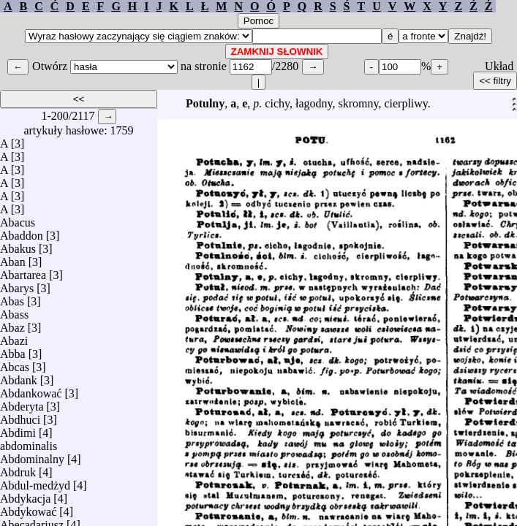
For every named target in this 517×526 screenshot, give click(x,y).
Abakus (18, 245)
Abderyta (22, 403)
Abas (12, 297)
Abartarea (23, 271)
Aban (13, 258)
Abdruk (18, 468)
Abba (13, 350)
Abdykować (28, 508)
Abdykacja (25, 495)
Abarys (17, 284)
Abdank (18, 376)
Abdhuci (20, 416)
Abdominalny (32, 455)
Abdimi (18, 429)
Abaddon (21, 232)
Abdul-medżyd (35, 482)
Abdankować (30, 390)
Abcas (14, 363)
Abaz (12, 324)
